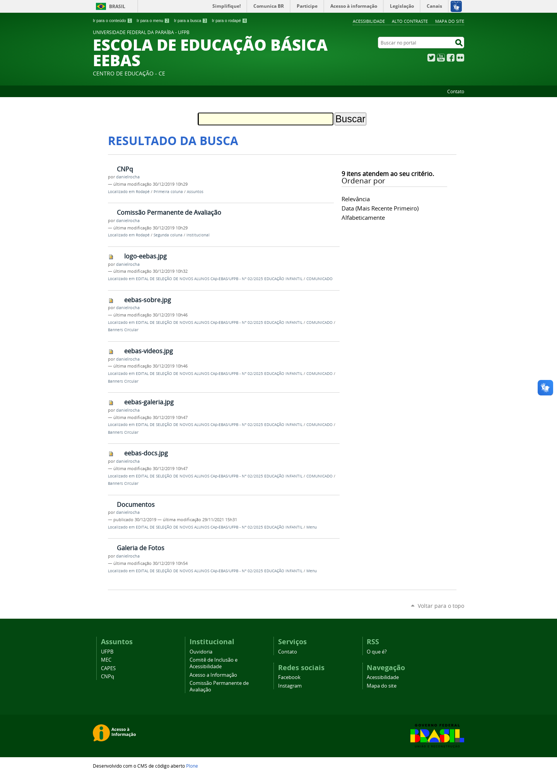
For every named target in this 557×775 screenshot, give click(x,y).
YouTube (441, 58)
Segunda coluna (168, 235)
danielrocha (128, 177)
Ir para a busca (191, 20)
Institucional (198, 235)
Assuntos (195, 191)
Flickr (460, 58)
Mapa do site (449, 21)
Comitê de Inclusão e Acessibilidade (213, 663)
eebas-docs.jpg (146, 453)
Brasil (117, 6)
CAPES (108, 668)
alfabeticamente (363, 217)
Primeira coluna (168, 191)
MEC (106, 660)
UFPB (107, 651)
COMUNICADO (319, 278)
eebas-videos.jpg (148, 351)
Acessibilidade (369, 21)
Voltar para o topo (441, 605)
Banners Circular (123, 329)
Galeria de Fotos (140, 548)
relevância (356, 199)
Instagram (290, 686)
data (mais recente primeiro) (380, 208)
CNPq (125, 169)
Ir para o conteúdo (112, 20)
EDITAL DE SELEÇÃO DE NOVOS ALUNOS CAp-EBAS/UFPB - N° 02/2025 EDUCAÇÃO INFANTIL (219, 278)
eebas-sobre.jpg (147, 300)
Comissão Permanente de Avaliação (169, 212)
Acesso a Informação (213, 675)
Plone (192, 766)
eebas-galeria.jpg (149, 402)
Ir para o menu (153, 20)
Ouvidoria (201, 651)
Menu (311, 527)
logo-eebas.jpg (145, 256)
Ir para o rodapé (230, 20)
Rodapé (143, 191)
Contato (455, 91)
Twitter (431, 58)
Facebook (450, 58)
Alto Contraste (410, 21)
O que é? (377, 651)
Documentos (136, 504)
